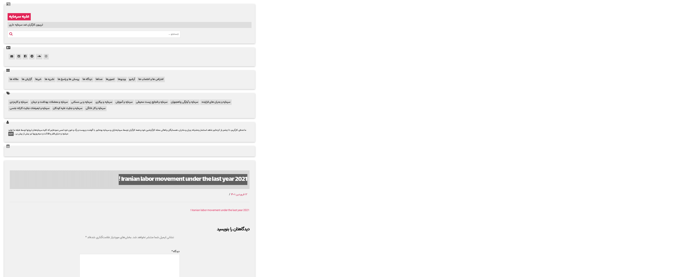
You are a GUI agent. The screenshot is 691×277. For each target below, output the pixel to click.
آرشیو (132, 79)
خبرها (38, 79)
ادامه (11, 133)
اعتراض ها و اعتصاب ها (150, 79)
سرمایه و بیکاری (104, 102)
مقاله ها (14, 79)
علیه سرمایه (19, 16)
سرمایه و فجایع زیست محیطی (151, 102)
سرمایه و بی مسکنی (81, 102)
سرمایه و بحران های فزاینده (216, 102)
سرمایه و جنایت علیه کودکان (67, 108)
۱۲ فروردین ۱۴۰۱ (239, 194)
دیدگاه (176, 251)
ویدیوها (122, 79)
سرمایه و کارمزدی (19, 102)
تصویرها (110, 79)
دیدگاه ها (87, 79)
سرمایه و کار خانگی (95, 108)
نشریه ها (49, 79)
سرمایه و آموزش (124, 102)
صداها (99, 79)
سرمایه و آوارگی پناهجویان (184, 102)
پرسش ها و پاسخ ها (68, 79)
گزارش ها (27, 79)
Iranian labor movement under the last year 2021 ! (183, 179)
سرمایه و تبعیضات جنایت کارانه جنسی (29, 108)
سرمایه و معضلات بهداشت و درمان (49, 102)
